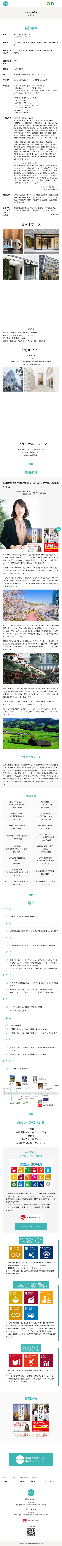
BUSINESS (35, 1478)
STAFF (6, 1481)
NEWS (14, 1481)
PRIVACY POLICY (48, 1481)
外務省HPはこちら (31, 1226)
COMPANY (23, 1481)
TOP (5, 1478)
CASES (13, 1478)
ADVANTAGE (23, 1478)
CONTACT (35, 1481)
